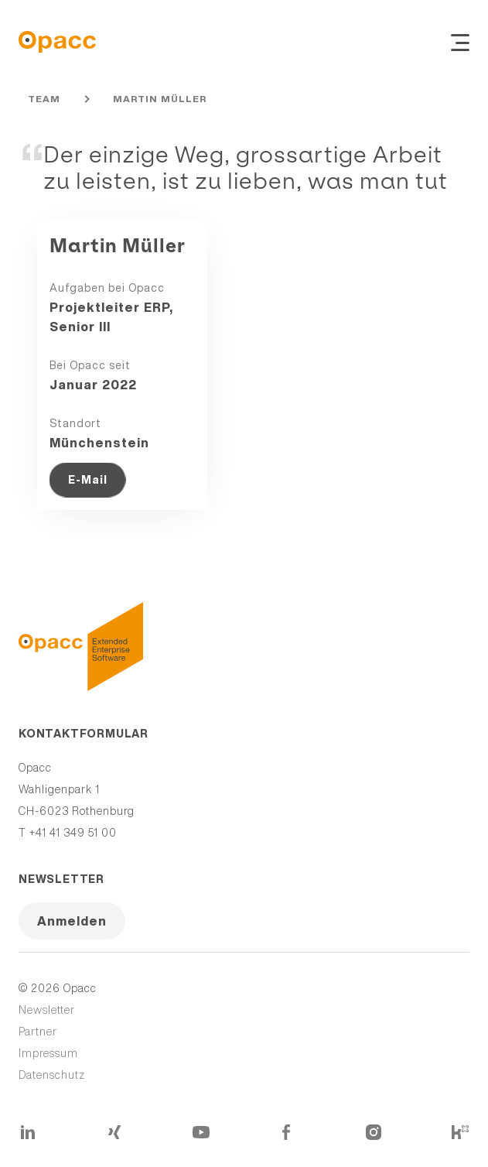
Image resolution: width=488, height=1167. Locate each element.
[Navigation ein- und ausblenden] (460, 42)
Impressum (48, 1053)
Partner (38, 1032)
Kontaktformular (83, 733)
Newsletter (61, 879)
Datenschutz (52, 1075)
